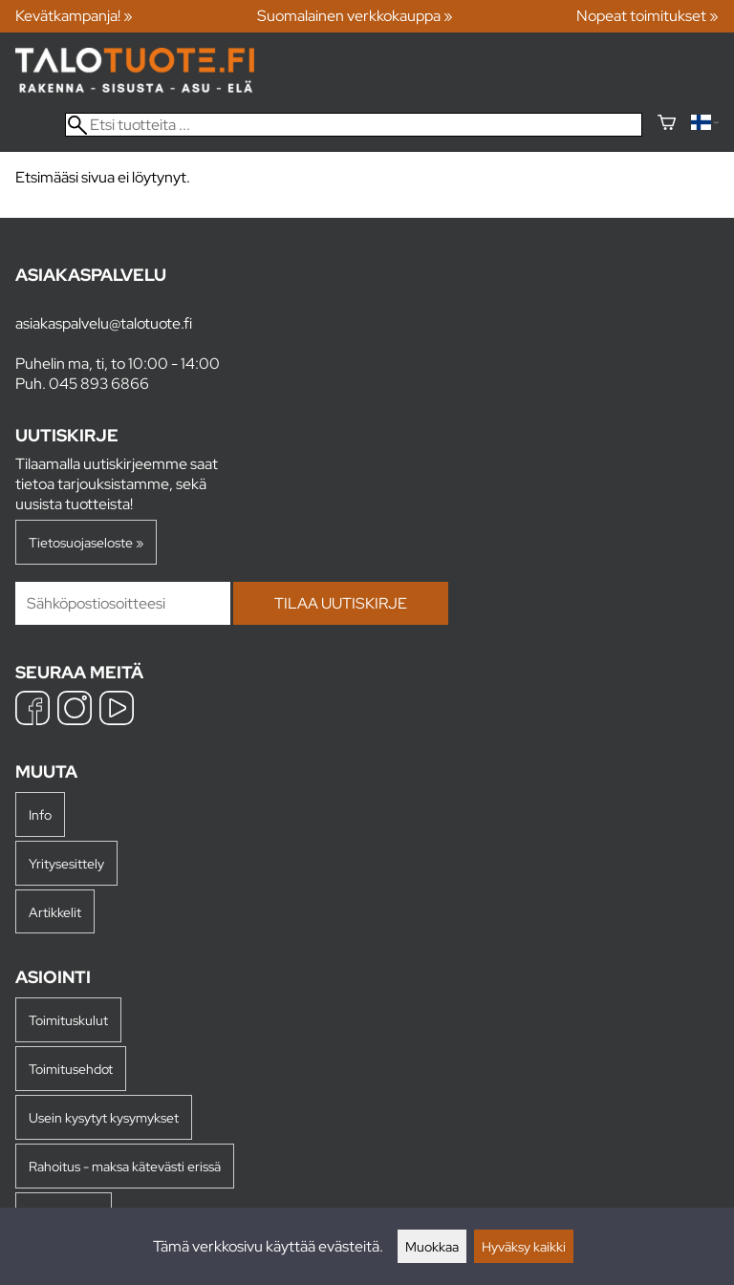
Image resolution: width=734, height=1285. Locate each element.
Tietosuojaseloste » (86, 542)
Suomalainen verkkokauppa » (355, 16)
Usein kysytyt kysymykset (104, 1117)
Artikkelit (55, 912)
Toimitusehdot (71, 1069)
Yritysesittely (66, 863)
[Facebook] (32, 710)
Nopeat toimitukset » (647, 16)
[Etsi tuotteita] (353, 125)
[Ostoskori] (667, 125)
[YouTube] (116, 710)
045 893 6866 (99, 384)
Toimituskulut (68, 1020)
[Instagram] (74, 710)
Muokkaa (432, 1246)
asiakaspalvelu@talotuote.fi (103, 323)
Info (40, 814)
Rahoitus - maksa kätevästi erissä (125, 1166)
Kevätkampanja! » (74, 16)
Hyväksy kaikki (524, 1246)
